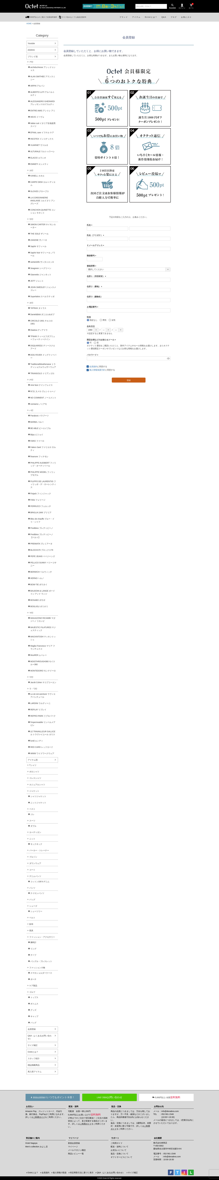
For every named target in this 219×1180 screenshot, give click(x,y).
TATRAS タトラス (38, 308)
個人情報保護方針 (97, 370)
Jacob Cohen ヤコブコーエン (43, 682)
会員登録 (32, 1029)
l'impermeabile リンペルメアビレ (42, 723)
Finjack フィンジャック (40, 493)
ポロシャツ (34, 772)
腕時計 (33, 942)
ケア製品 (33, 985)
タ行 (31, 303)
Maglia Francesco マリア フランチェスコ (42, 647)
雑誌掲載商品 (34, 1065)
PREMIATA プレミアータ (41, 544)
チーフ (33, 955)
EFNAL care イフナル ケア (42, 132)
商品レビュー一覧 (76, 1153)
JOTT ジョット (37, 281)
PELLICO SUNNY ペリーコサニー (43, 564)
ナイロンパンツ (37, 893)
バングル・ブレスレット (41, 961)
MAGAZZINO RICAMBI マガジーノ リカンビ (42, 619)
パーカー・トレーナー (39, 850)
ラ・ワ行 (33, 689)
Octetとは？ (33, 1052)
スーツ (32, 821)
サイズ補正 (33, 1045)
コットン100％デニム (39, 881)
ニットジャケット (38, 803)
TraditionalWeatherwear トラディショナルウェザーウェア (43, 365)
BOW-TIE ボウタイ (38, 584)
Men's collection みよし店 (36, 1146)
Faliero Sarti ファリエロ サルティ (43, 448)
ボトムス (34, 1004)
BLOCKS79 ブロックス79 (41, 550)
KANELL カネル (37, 176)
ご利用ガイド (39, 1117)
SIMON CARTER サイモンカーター (43, 226)
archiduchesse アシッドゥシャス (42, 68)
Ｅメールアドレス (96, 245)
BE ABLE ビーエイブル (40, 428)
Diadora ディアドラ (39, 330)
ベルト (32, 918)
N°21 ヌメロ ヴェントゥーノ (43, 391)
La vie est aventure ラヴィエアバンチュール (42, 695)
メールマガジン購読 (77, 1150)
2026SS (31, 50)
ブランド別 (33, 56)
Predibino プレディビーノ (41, 528)
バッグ (32, 899)
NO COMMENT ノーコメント (43, 398)
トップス (34, 997)
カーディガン (35, 832)
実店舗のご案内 (33, 1138)
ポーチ (33, 979)
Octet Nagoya (31, 1143)
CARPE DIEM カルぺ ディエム (43, 183)
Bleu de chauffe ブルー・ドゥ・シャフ (42, 520)
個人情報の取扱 (59, 1172)
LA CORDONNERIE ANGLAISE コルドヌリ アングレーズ (42, 201)
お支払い (30, 1106)
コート (32, 870)
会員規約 (93, 366)
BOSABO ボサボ (37, 600)
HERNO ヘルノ (37, 578)
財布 (31, 924)
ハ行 (31, 410)
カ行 (31, 170)
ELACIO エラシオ (38, 158)
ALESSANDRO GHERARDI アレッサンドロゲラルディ (42, 102)
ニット (32, 839)
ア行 (31, 62)
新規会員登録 (74, 1143)
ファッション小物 (37, 967)
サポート (115, 1138)
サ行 (31, 219)
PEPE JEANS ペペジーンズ (42, 556)
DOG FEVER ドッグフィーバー (43, 356)
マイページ (73, 1138)
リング (33, 949)
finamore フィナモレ (39, 456)
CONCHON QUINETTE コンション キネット (43, 211)
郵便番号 (92, 256)
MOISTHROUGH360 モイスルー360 (42, 663)
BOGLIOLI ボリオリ (39, 606)
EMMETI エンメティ (39, 164)
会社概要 (158, 1138)
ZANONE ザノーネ (38, 240)
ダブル (33, 826)
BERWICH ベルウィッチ (41, 572)
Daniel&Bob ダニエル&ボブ (42, 314)
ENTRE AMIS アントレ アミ (42, 110)
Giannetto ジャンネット (40, 274)
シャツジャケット (38, 796)
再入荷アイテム (35, 1072)
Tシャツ (32, 765)
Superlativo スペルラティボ (42, 296)
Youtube (31, 43)
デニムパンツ (35, 876)
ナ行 (31, 380)
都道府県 (92, 266)
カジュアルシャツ (37, 784)
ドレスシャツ (35, 778)
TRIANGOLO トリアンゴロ (42, 373)
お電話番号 (93, 307)
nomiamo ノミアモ (38, 404)
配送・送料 (73, 1106)
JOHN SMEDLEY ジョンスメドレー (43, 288)
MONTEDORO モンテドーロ (43, 671)
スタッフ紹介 (34, 1058)
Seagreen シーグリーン (40, 268)
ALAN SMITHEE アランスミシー (42, 78)
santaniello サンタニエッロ (42, 262)
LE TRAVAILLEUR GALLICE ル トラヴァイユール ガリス (42, 733)
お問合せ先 (159, 1106)
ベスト (32, 809)
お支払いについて (118, 1150)
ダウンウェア (35, 863)
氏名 (90, 225)
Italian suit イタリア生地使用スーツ (43, 124)
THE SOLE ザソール (39, 234)
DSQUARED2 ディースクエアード (42, 347)
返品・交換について (119, 1153)
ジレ (32, 814)
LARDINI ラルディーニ (40, 703)
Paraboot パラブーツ (39, 416)
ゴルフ (32, 992)
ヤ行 (31, 677)
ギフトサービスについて (121, 1157)
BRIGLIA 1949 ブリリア (40, 512)
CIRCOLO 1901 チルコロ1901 (41, 322)
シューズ (33, 906)
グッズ (33, 1010)
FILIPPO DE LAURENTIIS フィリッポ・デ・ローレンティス (43, 484)
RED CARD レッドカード (41, 747)
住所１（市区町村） (97, 276)
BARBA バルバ (36, 422)
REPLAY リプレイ (38, 709)
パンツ (32, 888)
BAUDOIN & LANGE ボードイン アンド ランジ (42, 592)
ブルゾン (33, 857)
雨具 (31, 930)
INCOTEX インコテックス (41, 139)
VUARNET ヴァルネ (39, 145)
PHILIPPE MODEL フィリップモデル (42, 473)
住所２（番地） (95, 286)
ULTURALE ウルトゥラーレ (42, 151)
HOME (29, 24)
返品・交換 (116, 1106)
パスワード (93, 355)
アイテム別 (33, 760)
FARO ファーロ (37, 441)
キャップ (34, 1016)
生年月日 (91, 326)
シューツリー (36, 911)
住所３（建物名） (95, 296)
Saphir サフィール (38, 246)
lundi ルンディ (36, 741)
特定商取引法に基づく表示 (81, 1172)
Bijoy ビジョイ (36, 434)
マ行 (31, 613)
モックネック (36, 844)
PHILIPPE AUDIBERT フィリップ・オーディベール (43, 464)
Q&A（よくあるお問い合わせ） (40, 1037)
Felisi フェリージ (37, 500)
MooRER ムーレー (38, 655)
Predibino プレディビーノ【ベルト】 (41, 535)
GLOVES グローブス (39, 191)
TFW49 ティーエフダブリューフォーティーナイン (42, 337)
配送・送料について (119, 1146)
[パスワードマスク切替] (168, 358)
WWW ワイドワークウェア (42, 753)
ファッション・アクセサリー (42, 937)
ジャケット (34, 791)
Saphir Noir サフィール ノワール (42, 254)
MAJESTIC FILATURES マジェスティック (43, 628)
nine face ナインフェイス (41, 385)
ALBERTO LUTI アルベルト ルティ (42, 93)
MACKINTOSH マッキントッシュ (43, 638)
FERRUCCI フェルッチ (40, 506)
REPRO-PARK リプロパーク (43, 716)
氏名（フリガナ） (96, 235)
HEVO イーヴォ (37, 117)
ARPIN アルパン (37, 86)
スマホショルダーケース (41, 973)
